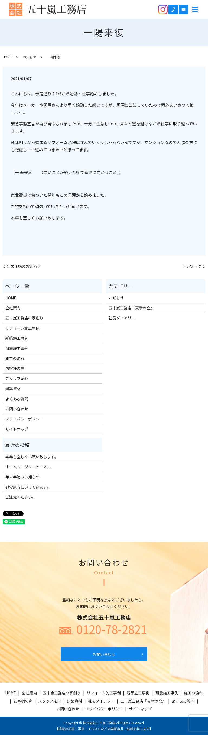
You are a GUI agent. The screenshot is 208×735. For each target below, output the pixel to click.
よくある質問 (16, 399)
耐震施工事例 (16, 348)
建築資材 (13, 388)
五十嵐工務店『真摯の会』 (131, 307)
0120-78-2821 (111, 629)
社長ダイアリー (122, 317)
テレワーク (191, 266)
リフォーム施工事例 (22, 328)
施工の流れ (14, 358)
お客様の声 (14, 368)
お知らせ (29, 57)
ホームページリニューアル (28, 466)
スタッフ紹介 (16, 378)
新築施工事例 (16, 338)
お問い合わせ (16, 409)
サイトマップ (16, 429)
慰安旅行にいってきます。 (27, 487)
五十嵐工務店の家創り (24, 317)
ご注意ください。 (20, 497)
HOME (7, 57)
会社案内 (13, 307)
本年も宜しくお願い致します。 (31, 456)
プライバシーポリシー (24, 419)
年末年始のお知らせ (24, 266)
